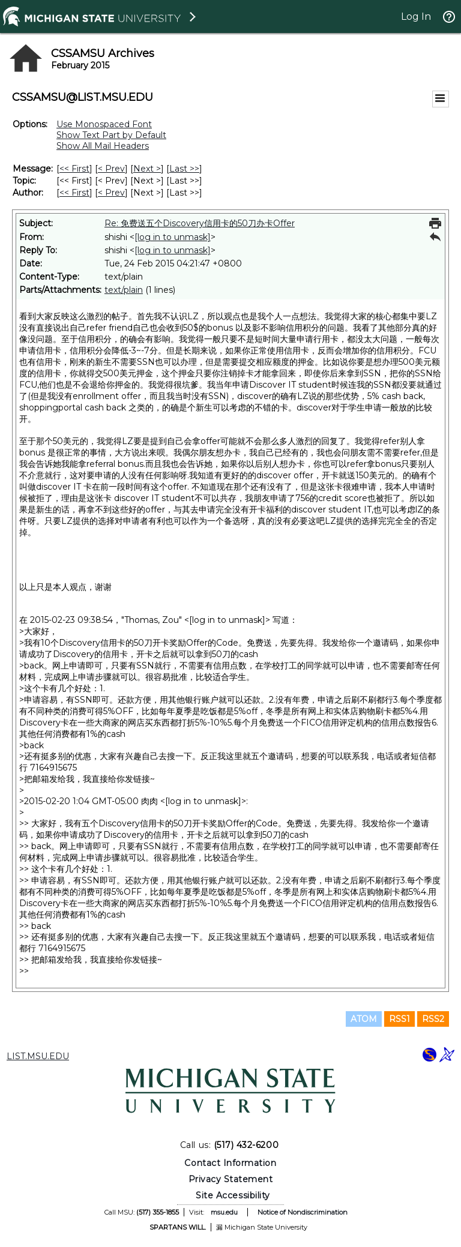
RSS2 (433, 1019)
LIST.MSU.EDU (38, 1056)
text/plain (123, 289)
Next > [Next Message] (147, 168)
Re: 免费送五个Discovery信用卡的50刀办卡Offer (199, 223)
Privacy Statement (230, 1179)
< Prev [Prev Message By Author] (111, 192)
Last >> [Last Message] (184, 168)
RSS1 (399, 1019)
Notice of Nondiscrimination (303, 1212)
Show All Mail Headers (102, 145)
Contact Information (230, 1163)
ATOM (364, 1019)
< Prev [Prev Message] (111, 168)
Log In (416, 16)
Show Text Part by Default (111, 135)
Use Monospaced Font (104, 124)
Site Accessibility (233, 1195)
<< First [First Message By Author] (74, 192)
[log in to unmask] (172, 237)
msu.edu (224, 1212)
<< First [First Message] (74, 168)
